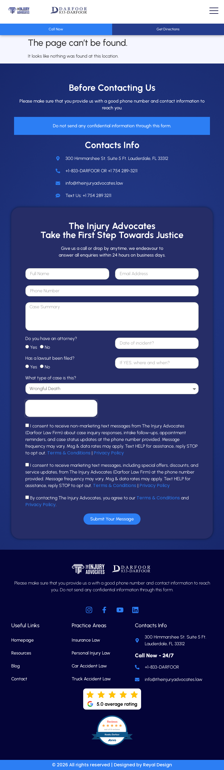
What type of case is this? (50, 378)
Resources (21, 653)
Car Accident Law (89, 666)
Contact (19, 678)
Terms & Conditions (68, 453)
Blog (15, 666)
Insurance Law (86, 640)
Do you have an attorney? (51, 338)
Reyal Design (157, 765)
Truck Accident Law (91, 678)
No (47, 347)
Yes (33, 347)
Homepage (22, 640)
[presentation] (61, 408)
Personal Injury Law (91, 653)
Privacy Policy (109, 453)
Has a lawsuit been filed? (49, 358)
